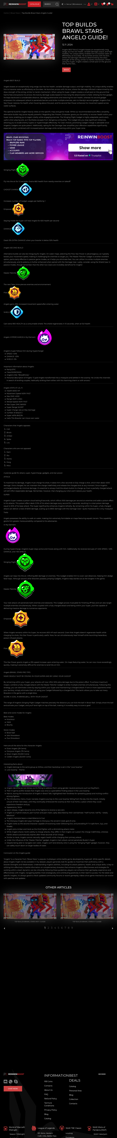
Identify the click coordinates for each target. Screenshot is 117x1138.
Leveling (69, 1133)
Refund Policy (50, 1099)
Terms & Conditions (49, 1104)
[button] (107, 4)
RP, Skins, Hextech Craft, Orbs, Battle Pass (47, 1134)
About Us (48, 1090)
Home (6, 13)
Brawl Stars (15, 13)
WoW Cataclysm (100, 1134)
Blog (46, 1114)
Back (66, 70)
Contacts (48, 1086)
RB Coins (48, 1081)
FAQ (46, 1094)
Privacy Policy (50, 1110)
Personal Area (75, 1091)
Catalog (47, 1118)
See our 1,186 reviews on (76, 4)
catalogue (34, 4)
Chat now (13, 1089)
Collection (73, 1099)
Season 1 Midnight (17, 1134)
